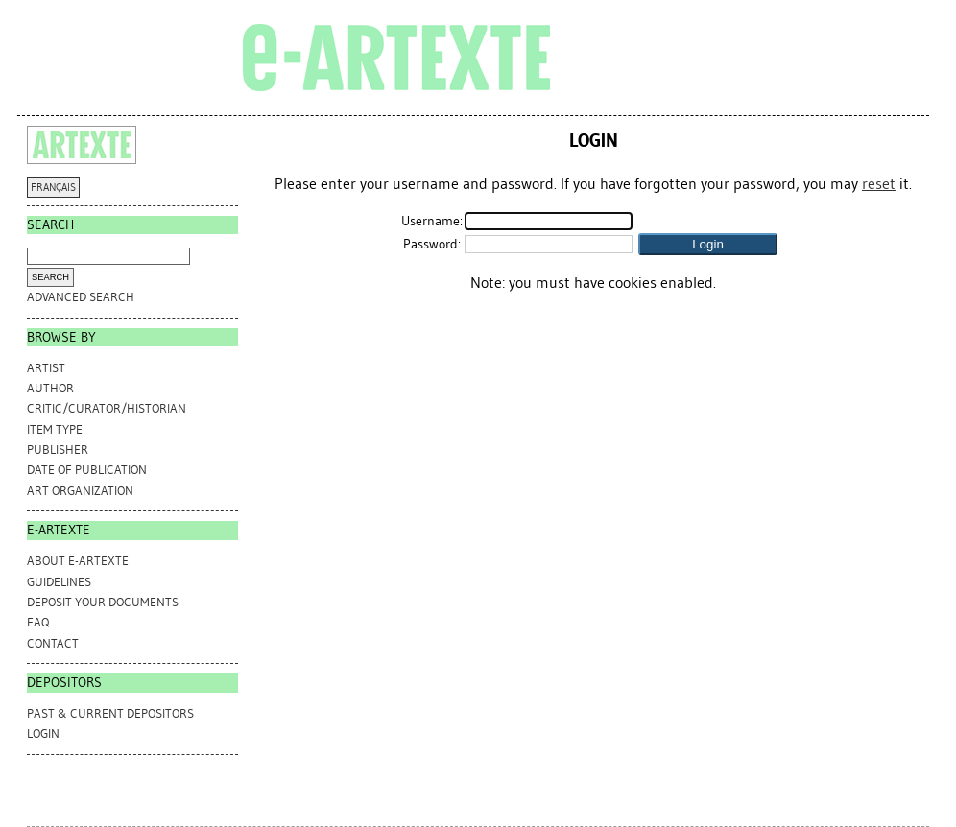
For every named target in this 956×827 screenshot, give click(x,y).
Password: (432, 244)
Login (43, 733)
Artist (46, 368)
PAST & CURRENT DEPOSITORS (110, 713)
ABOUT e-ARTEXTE (78, 561)
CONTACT (53, 643)
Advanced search (80, 297)
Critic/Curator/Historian (106, 408)
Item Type (55, 429)
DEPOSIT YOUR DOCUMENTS (103, 602)
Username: (432, 221)
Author (50, 388)
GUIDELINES (59, 582)
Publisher (57, 449)
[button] (707, 244)
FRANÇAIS (53, 187)
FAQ (38, 622)
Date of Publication (87, 469)
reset (879, 184)
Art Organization (80, 491)
